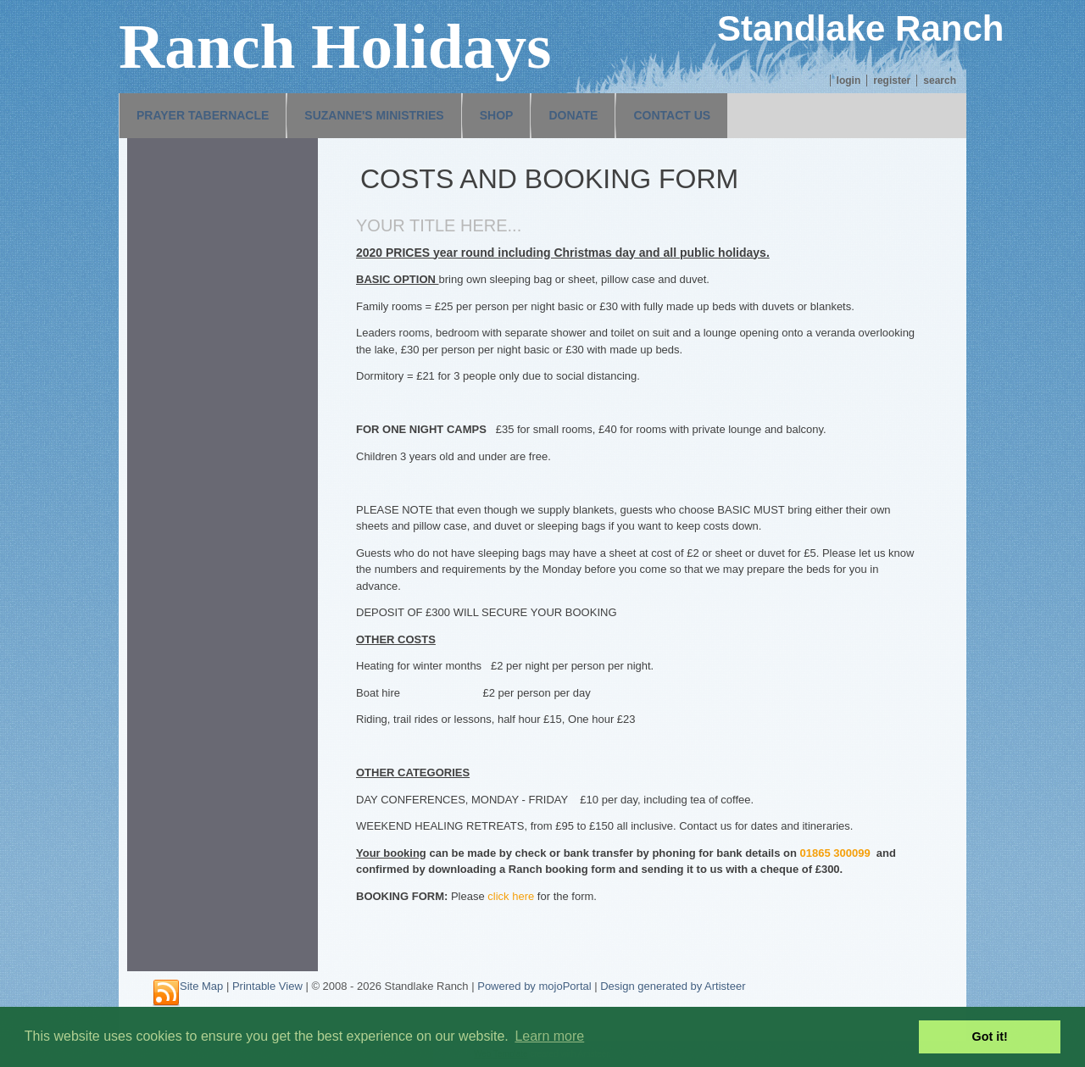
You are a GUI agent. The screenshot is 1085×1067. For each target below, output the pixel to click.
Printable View (267, 986)
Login (849, 80)
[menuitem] (203, 115)
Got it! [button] (990, 1036)
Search (939, 80)
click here (510, 896)
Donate (573, 115)
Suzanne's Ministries (373, 115)
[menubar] (423, 115)
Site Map (201, 986)
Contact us (671, 115)
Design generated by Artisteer (672, 986)
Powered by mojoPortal (534, 986)
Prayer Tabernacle (202, 115)
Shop (497, 115)
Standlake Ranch (860, 28)
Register (891, 80)
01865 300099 (834, 853)
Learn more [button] (549, 1036)
